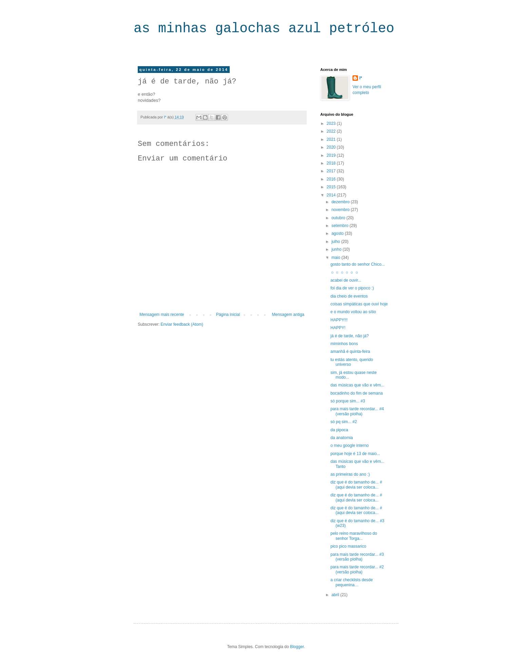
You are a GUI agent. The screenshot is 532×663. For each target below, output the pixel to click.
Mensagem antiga (288, 314)
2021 (332, 139)
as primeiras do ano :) (350, 474)
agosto (338, 233)
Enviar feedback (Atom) (181, 324)
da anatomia (341, 437)
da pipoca (339, 430)
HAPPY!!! (339, 320)
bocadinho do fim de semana (356, 393)
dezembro (341, 202)
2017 (332, 171)
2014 (332, 195)
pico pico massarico (348, 546)
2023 (332, 123)
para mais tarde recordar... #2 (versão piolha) (357, 569)
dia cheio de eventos (349, 296)
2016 (332, 179)
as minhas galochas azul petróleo (264, 28)
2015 (332, 187)
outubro (338, 217)
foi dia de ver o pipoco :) (352, 288)
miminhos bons (344, 343)
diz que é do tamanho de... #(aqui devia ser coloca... (356, 484)
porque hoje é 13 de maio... (355, 453)
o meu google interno (349, 445)
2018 (332, 163)
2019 (332, 155)
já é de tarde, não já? (349, 336)
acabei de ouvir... (345, 280)
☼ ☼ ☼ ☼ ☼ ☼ (344, 272)
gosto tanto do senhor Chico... (357, 264)
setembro (340, 225)
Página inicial (228, 314)
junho (337, 249)
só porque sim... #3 (347, 401)
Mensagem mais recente (161, 314)
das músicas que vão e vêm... (357, 385)
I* (360, 78)
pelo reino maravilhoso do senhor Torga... (353, 536)
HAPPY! (337, 327)
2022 (332, 131)
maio (336, 257)
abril (335, 594)
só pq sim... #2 (343, 421)
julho (336, 241)
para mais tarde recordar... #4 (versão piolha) (357, 411)
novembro (341, 209)
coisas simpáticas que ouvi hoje (359, 304)
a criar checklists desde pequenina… (351, 582)
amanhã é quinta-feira (350, 351)
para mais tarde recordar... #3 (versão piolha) (357, 557)
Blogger (297, 646)
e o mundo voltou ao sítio (353, 311)
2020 (332, 147)
